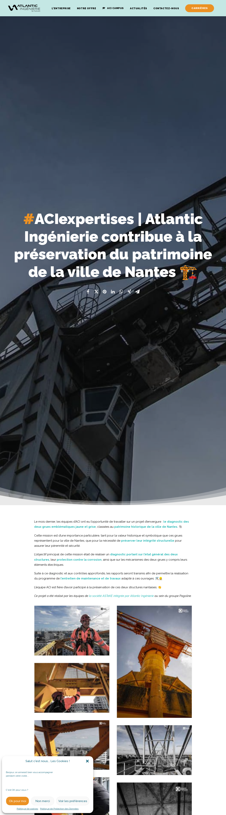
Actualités (138, 8)
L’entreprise (61, 8)
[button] (87, 761)
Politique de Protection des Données (59, 808)
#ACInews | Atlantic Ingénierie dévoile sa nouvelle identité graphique (40, 753)
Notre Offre (86, 8)
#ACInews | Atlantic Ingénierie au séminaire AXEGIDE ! (113, 753)
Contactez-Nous (166, 8)
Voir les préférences (72, 801)
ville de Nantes (166, 181)
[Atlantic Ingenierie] (24, 8)
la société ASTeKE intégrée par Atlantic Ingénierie (121, 250)
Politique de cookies (27, 808)
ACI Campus (115, 8)
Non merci (42, 801)
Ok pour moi (17, 801)
